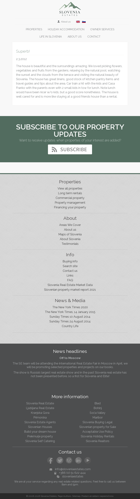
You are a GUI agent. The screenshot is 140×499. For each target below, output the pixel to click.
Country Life (70, 326)
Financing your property (70, 207)
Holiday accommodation (66, 29)
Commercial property (70, 198)
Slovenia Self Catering (40, 441)
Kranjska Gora (40, 413)
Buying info (70, 261)
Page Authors (64, 496)
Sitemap (76, 496)
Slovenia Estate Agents (40, 422)
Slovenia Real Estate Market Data (70, 285)
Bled (97, 403)
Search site (70, 266)
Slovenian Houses (40, 427)
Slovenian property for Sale (97, 427)
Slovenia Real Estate (40, 403)
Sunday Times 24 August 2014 (70, 321)
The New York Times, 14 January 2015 (70, 312)
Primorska (40, 417)
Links (70, 275)
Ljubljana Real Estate (40, 408)
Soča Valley (97, 413)
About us (64, 21)
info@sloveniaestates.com (73, 469)
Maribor (97, 417)
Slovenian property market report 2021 (70, 289)
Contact (93, 36)
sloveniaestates (72, 476)
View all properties (70, 188)
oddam (95, 496)
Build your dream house (40, 431)
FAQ (70, 280)
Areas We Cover (70, 225)
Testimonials (70, 244)
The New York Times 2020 (70, 307)
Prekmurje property (40, 436)
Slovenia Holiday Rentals (97, 436)
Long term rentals (70, 193)
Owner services (102, 29)
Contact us (70, 271)
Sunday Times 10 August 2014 (70, 316)
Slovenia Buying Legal (97, 422)
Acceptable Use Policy (97, 431)
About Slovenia (70, 239)
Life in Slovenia (51, 36)
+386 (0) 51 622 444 (72, 473)
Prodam (85, 496)
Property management (70, 202)
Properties (34, 29)
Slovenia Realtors (97, 441)
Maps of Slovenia (70, 234)
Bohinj (98, 408)
